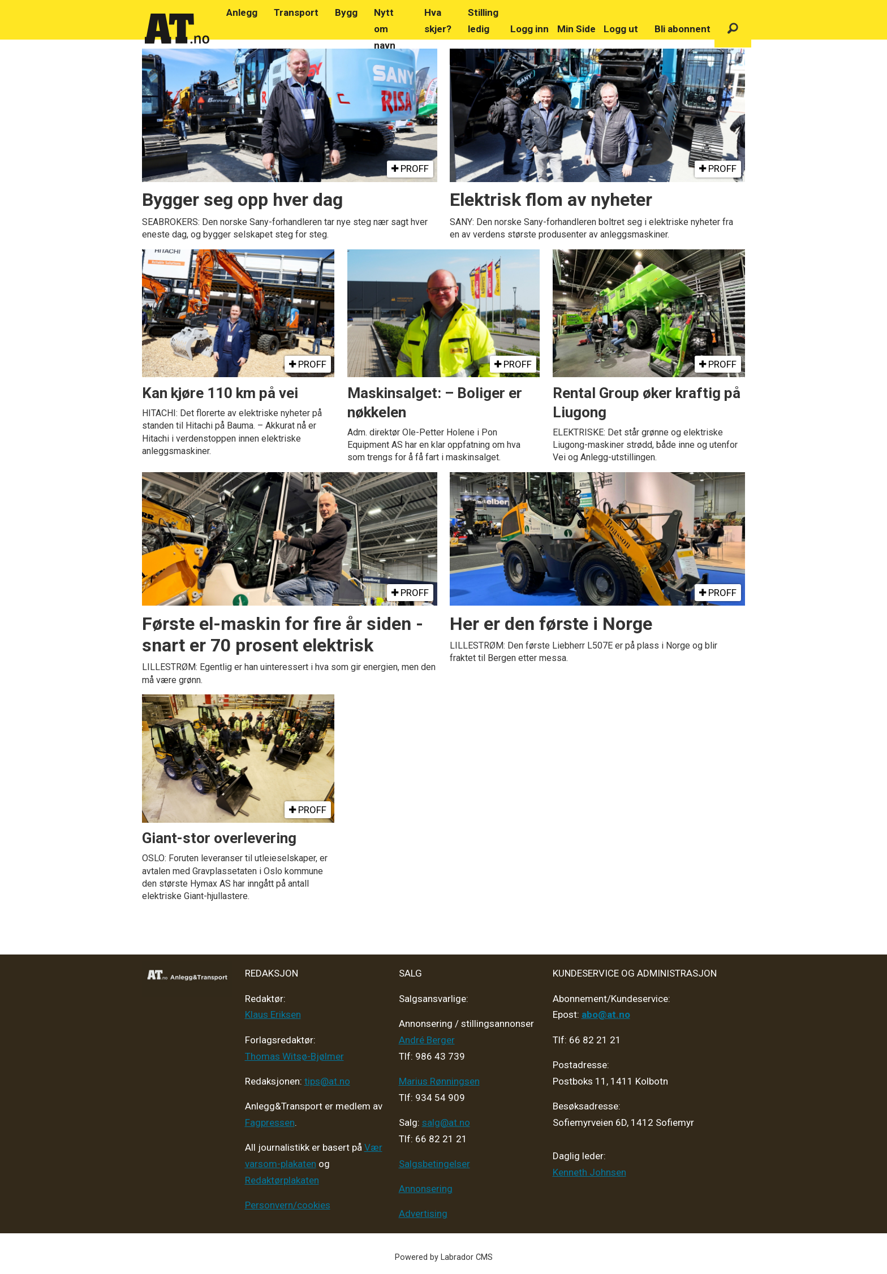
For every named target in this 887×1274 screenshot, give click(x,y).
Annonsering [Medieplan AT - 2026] (426, 1188)
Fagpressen (270, 1122)
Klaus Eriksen (273, 1014)
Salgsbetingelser (434, 1163)
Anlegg (241, 12)
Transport (296, 12)
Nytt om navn (384, 29)
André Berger (427, 1040)
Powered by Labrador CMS (444, 1257)
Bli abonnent (683, 28)
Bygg (346, 12)
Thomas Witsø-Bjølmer (294, 1056)
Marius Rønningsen (439, 1081)
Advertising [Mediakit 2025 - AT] (423, 1213)
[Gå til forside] (177, 29)
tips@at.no (327, 1081)
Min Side (576, 28)
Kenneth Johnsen (589, 1172)
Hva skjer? (437, 20)
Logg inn (529, 28)
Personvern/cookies (287, 1205)
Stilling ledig (483, 20)
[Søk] (732, 29)
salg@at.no (446, 1122)
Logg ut (621, 28)
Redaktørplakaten (282, 1180)
